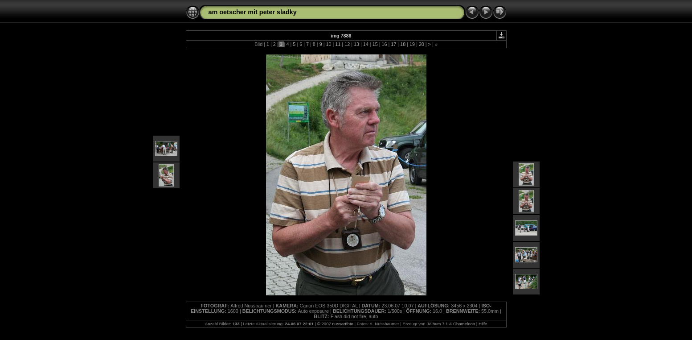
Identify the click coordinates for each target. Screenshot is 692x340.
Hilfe (483, 323)
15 (375, 44)
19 (412, 44)
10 (329, 44)
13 (356, 44)
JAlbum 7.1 (437, 323)
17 (393, 44)
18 (403, 44)
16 (384, 44)
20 (422, 44)
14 (366, 44)
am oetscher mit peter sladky (253, 12)
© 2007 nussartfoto (335, 323)
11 (338, 44)
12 (347, 44)
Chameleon (464, 323)
